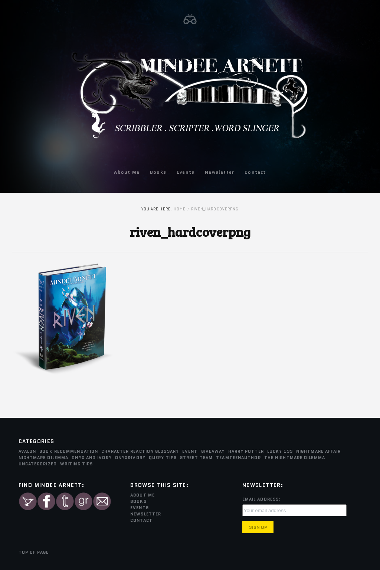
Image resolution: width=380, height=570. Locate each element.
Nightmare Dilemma (44, 458)
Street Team (196, 458)
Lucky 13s (280, 451)
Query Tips (163, 458)
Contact (255, 172)
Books (158, 172)
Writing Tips (76, 464)
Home (180, 209)
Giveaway (213, 451)
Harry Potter (246, 451)
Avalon (27, 451)
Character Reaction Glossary (140, 451)
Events (185, 172)
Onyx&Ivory (130, 458)
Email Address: (261, 499)
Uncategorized (38, 464)
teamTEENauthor (238, 458)
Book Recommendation (68, 451)
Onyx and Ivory (91, 458)
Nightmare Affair (318, 451)
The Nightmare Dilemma (294, 458)
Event (190, 451)
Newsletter (219, 172)
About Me (127, 172)
